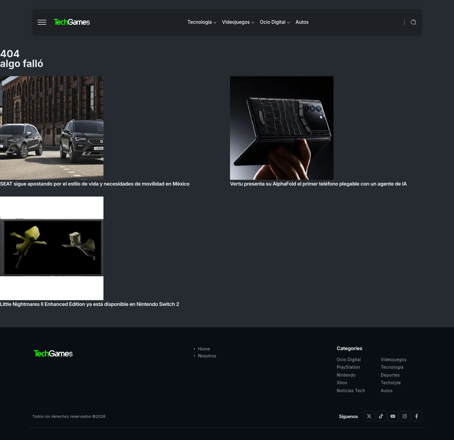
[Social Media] (369, 416)
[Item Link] (227, 193)
